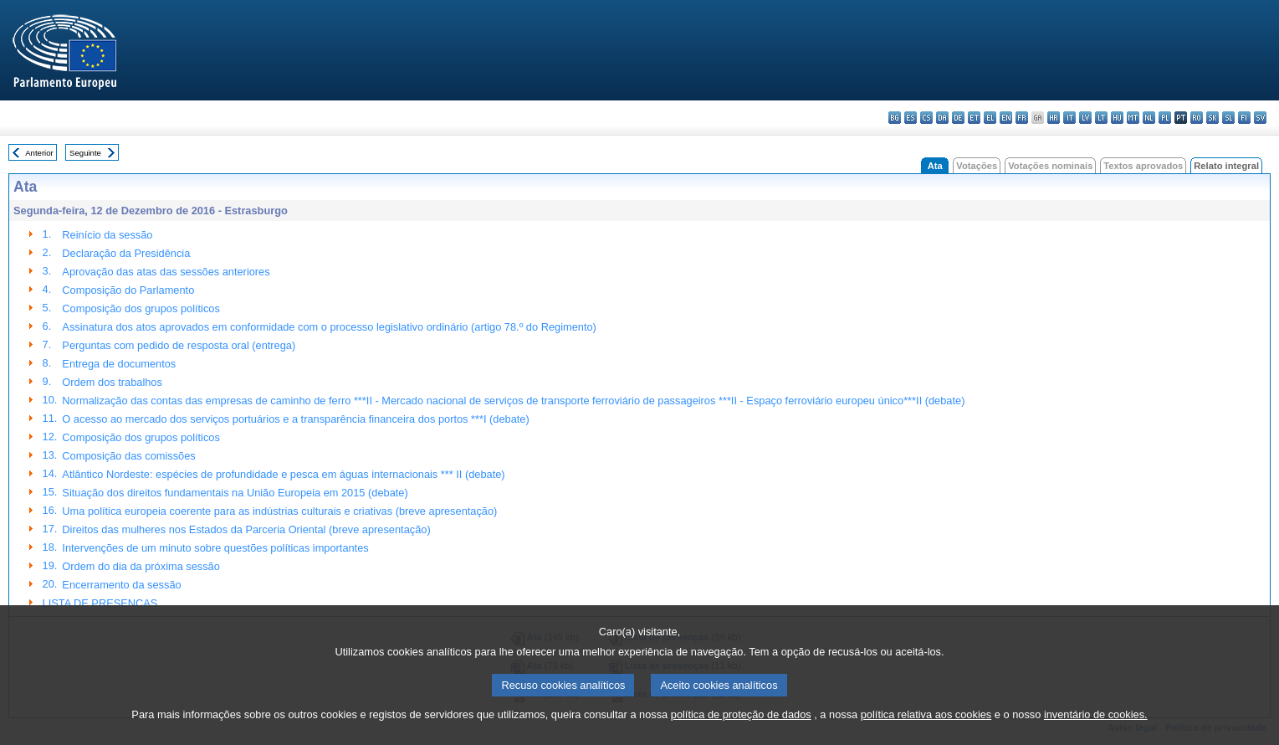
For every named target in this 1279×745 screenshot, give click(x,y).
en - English (1006, 117)
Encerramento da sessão (121, 584)
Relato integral (1226, 166)
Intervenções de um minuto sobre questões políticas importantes (215, 548)
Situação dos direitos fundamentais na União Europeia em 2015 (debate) (234, 492)
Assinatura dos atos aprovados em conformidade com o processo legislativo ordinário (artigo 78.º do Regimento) (329, 327)
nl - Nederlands (1149, 117)
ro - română (1196, 117)
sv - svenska (1260, 117)
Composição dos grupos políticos (141, 308)
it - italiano (1069, 117)
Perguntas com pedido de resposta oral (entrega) (178, 345)
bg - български (894, 117)
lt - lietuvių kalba (1101, 117)
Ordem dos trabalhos (112, 382)
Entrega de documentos (119, 363)
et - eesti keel (974, 117)
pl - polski (1165, 117)
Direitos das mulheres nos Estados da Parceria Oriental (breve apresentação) (246, 529)
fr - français (1022, 117)
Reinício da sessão (107, 235)
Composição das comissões (128, 456)
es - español (910, 117)
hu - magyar (1117, 117)
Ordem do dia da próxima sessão (141, 566)
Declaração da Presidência (126, 253)
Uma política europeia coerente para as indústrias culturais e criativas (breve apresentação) (279, 511)
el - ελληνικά (990, 117)
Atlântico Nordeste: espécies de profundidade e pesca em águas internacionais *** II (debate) (283, 474)
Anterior (39, 152)
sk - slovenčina (1212, 117)
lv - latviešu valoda (1085, 117)
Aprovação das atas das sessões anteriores (165, 271)
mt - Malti (1133, 117)
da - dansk (942, 117)
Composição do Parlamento (128, 290)
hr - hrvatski (1053, 117)
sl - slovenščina (1228, 117)
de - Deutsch (958, 117)
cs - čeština (926, 117)
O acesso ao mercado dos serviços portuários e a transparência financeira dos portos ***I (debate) (295, 419)
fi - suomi (1244, 117)
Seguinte (85, 152)
